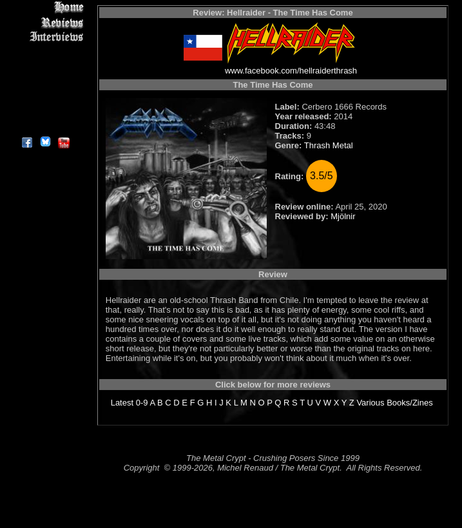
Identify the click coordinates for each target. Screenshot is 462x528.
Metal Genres (44, 81)
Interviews (44, 37)
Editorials (44, 51)
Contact (44, 111)
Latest (122, 402)
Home (44, 7)
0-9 (142, 402)
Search (44, 96)
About (44, 126)
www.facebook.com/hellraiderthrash (291, 70)
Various (370, 402)
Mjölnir (343, 216)
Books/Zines (410, 402)
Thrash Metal (328, 145)
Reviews (44, 22)
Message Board (44, 66)
